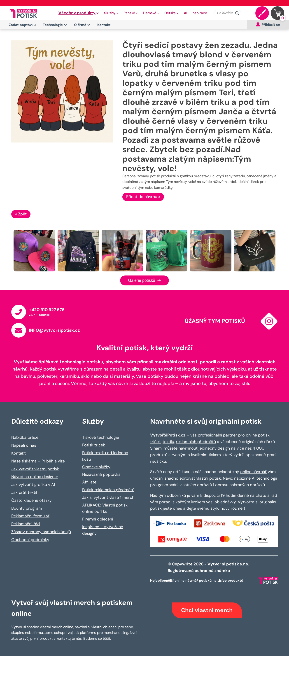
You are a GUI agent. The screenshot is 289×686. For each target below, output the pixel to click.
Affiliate (89, 482)
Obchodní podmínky (30, 539)
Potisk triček (93, 445)
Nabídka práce (24, 437)
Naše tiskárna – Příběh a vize (38, 461)
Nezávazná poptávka (101, 474)
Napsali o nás (23, 445)
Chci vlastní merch (207, 610)
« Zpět (21, 214)
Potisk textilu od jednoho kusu (105, 456)
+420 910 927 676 (47, 310)
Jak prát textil (24, 492)
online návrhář (253, 471)
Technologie (55, 25)
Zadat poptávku (22, 25)
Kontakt (104, 25)
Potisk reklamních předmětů (108, 489)
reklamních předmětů (196, 441)
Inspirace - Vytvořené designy (102, 530)
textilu (168, 441)
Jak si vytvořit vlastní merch (108, 497)
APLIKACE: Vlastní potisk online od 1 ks (105, 508)
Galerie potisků (144, 280)
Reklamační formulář (30, 516)
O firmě (82, 25)
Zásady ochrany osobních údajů (41, 531)
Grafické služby (96, 467)
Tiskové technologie (100, 437)
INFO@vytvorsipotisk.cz (54, 330)
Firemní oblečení (97, 519)
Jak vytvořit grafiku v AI (33, 484)
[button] (79, 13)
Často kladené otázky (31, 500)
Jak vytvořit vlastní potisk (35, 469)
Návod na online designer (34, 476)
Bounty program (26, 508)
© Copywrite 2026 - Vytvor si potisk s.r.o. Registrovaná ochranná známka (209, 567)
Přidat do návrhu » (143, 196)
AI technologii (264, 478)
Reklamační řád (25, 524)
